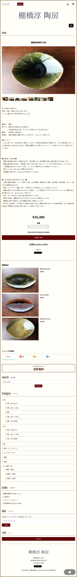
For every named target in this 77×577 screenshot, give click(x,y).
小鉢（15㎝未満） (12, 439)
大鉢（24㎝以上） (12, 430)
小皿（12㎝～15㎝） (13, 417)
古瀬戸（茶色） (11, 478)
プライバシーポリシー (11, 500)
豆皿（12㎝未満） (12, 421)
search (20, 4)
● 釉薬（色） (8, 466)
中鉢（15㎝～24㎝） (13, 434)
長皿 (7, 412)
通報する (38, 249)
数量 (38, 223)
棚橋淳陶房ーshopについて (12, 493)
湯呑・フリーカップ (10, 448)
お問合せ (6, 497)
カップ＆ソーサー (10, 453)
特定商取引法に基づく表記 (12, 503)
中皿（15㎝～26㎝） (13, 408)
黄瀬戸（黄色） (11, 474)
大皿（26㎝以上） (12, 403)
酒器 (5, 461)
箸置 (5, 457)
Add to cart (38, 237)
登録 (6, 525)
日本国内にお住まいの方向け (38, 244)
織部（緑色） (10, 469)
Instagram (38, 539)
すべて (8, 356)
